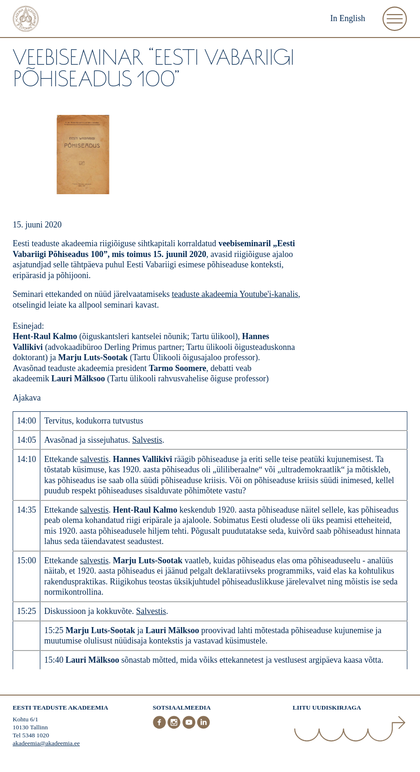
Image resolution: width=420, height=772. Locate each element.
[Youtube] (189, 727)
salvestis (94, 459)
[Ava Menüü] (394, 18)
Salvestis (147, 440)
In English (348, 18)
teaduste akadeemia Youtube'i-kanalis (235, 294)
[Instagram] (174, 727)
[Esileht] (26, 20)
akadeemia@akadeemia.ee (46, 743)
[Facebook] (160, 727)
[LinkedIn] (203, 727)
